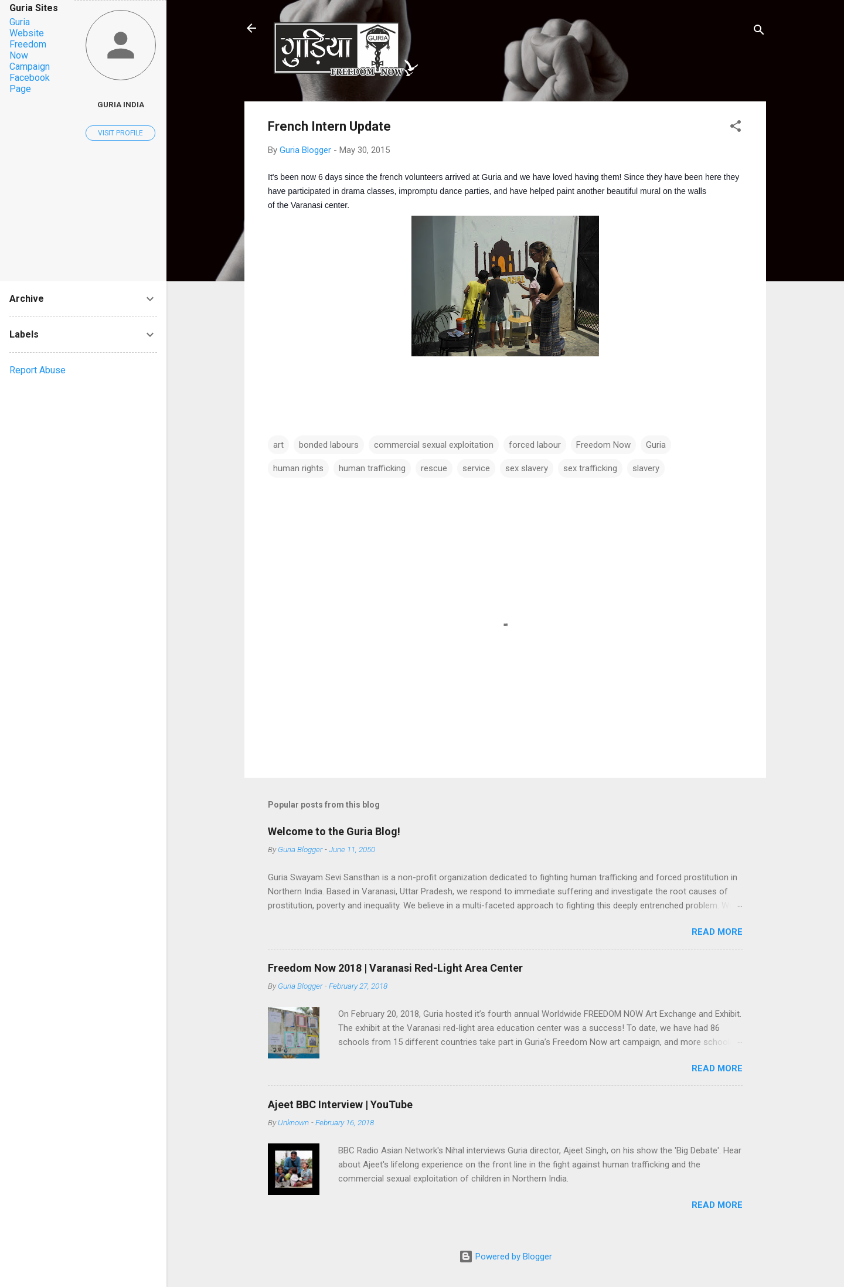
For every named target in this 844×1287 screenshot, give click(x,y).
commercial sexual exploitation (434, 445)
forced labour (535, 445)
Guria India (120, 104)
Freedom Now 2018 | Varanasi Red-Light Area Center (395, 968)
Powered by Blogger (505, 1256)
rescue (434, 468)
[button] (736, 128)
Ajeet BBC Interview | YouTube (340, 1104)
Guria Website (26, 27)
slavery (645, 468)
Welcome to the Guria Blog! (334, 831)
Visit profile (120, 133)
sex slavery (526, 468)
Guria (656, 445)
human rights (298, 468)
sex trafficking (590, 468)
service (476, 468)
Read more (717, 932)
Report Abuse (37, 370)
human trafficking (372, 468)
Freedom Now (603, 445)
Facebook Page (29, 83)
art (278, 445)
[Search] (759, 32)
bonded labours (329, 445)
